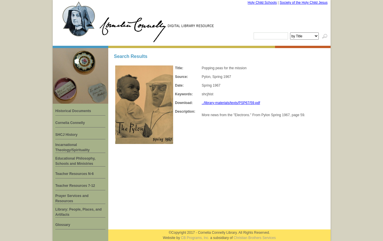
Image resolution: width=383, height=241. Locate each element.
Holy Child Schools (262, 3)
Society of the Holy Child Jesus (303, 3)
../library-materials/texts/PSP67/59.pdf (231, 103)
